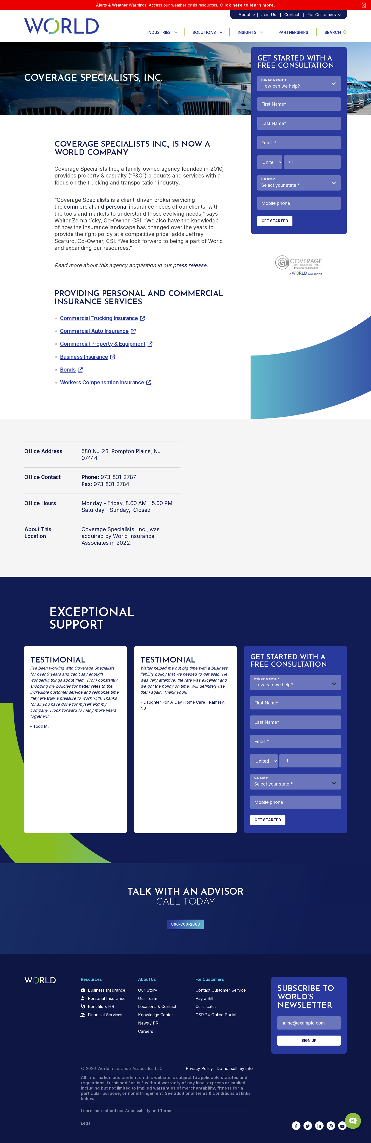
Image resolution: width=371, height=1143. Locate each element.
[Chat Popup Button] (353, 1121)
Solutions (204, 32)
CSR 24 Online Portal (216, 1014)
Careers (145, 1031)
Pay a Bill (204, 998)
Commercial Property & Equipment (103, 344)
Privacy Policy (199, 1068)
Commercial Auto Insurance (94, 331)
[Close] (364, 5)
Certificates (206, 1006)
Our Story (147, 990)
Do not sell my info (235, 1068)
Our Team (147, 998)
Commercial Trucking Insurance (99, 318)
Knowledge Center (155, 1014)
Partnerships (293, 32)
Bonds (68, 370)
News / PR (148, 1023)
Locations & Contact (157, 1006)
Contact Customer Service (221, 990)
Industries (159, 32)
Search (336, 32)
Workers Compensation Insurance (102, 382)
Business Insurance (84, 357)
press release (189, 265)
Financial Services (105, 1014)
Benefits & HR (101, 1006)
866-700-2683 (185, 924)
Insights (247, 32)
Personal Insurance (107, 998)
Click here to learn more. (247, 5)
